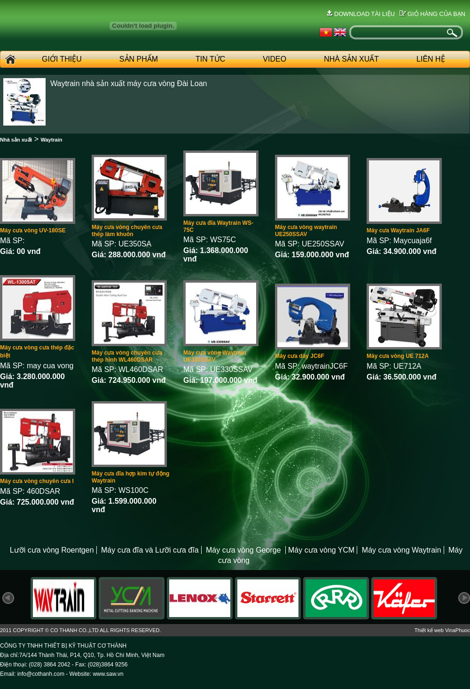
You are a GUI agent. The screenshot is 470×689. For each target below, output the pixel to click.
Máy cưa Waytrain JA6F (398, 230)
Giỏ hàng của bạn (436, 13)
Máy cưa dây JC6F (299, 356)
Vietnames (326, 32)
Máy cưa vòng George (244, 550)
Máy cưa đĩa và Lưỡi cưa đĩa (150, 550)
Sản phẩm (138, 59)
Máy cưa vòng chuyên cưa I (37, 481)
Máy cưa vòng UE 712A (398, 356)
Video (274, 59)
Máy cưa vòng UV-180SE (32, 230)
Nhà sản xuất (16, 140)
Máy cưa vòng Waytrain (401, 550)
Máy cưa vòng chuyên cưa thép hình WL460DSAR (127, 356)
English (340, 32)
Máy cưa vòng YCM (321, 550)
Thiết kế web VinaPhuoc (442, 630)
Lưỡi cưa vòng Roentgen (52, 550)
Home (9, 59)
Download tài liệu (364, 13)
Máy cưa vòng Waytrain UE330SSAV (214, 356)
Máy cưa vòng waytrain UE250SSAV (306, 231)
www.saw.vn (108, 674)
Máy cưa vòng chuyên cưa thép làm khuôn (127, 231)
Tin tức (210, 59)
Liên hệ (430, 59)
